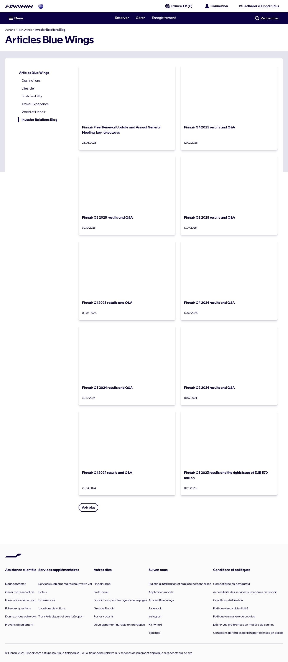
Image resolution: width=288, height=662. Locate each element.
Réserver (122, 18)
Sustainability (32, 96)
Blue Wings (25, 30)
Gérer (140, 18)
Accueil (10, 30)
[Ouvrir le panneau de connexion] (216, 6)
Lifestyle (28, 88)
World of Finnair (33, 112)
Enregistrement (164, 18)
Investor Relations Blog (37, 119)
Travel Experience (35, 104)
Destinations (31, 81)
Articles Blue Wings (34, 73)
